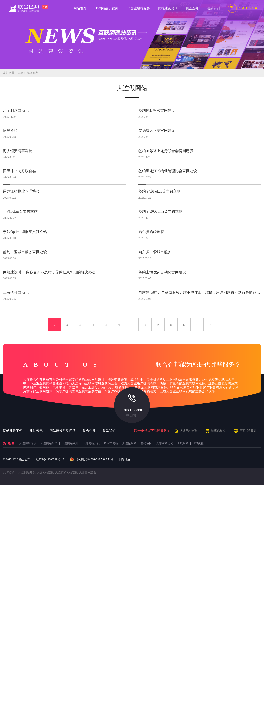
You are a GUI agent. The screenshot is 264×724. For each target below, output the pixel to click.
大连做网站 (129, 443)
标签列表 (32, 73)
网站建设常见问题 (63, 430)
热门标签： (10, 443)
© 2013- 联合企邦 (16, 459)
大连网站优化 (164, 443)
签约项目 (146, 443)
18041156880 (132, 410)
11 (184, 324)
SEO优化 (198, 443)
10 (171, 324)
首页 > (22, 73)
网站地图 (124, 459)
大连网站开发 (91, 443)
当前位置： (10, 73)
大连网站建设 (188, 430)
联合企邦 (89, 430)
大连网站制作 (48, 443)
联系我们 (109, 430)
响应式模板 (218, 430)
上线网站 (182, 443)
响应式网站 (111, 443)
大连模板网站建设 (66, 472)
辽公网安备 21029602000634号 (91, 459)
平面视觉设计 (248, 430)
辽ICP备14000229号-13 (50, 459)
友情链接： (10, 472)
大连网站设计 (70, 443)
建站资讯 (36, 430)
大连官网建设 (87, 472)
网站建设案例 (13, 430)
